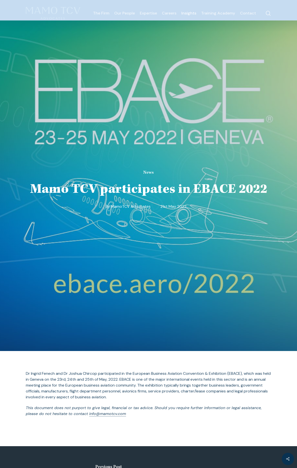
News (148, 172)
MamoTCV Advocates (131, 206)
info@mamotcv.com (107, 413)
